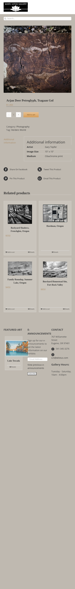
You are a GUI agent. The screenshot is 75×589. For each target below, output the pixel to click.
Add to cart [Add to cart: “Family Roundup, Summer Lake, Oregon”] (11, 309)
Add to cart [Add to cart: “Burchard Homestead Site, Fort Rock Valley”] (46, 309)
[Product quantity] (13, 114)
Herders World (18, 129)
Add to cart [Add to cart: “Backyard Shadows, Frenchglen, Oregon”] (11, 252)
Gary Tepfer (51, 146)
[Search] (5, 18)
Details (32, 252)
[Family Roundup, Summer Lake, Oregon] (20, 267)
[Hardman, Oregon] (55, 211)
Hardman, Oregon (55, 226)
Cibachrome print (54, 156)
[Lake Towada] (13, 346)
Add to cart (31, 115)
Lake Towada (13, 361)
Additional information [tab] (10, 141)
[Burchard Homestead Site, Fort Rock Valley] (55, 268)
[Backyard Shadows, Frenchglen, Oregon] (20, 212)
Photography (22, 126)
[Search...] (37, 18)
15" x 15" (49, 151)
